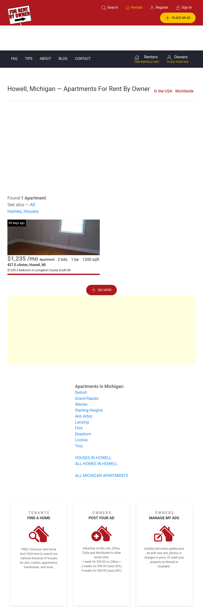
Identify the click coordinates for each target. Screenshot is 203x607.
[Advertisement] (101, 113)
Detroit (81, 367)
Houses (31, 186)
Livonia (81, 415)
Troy (79, 421)
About (45, 34)
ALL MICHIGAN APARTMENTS (101, 450)
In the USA (163, 66)
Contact (83, 34)
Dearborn (83, 409)
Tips (28, 34)
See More (101, 265)
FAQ (14, 34)
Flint (79, 403)
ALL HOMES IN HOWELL (96, 438)
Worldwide (184, 66)
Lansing (82, 397)
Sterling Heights (89, 385)
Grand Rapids (87, 373)
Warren (81, 379)
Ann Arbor (84, 391)
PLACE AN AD (177, 18)
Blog (63, 34)
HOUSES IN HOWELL (93, 432)
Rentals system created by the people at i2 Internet (147, 590)
